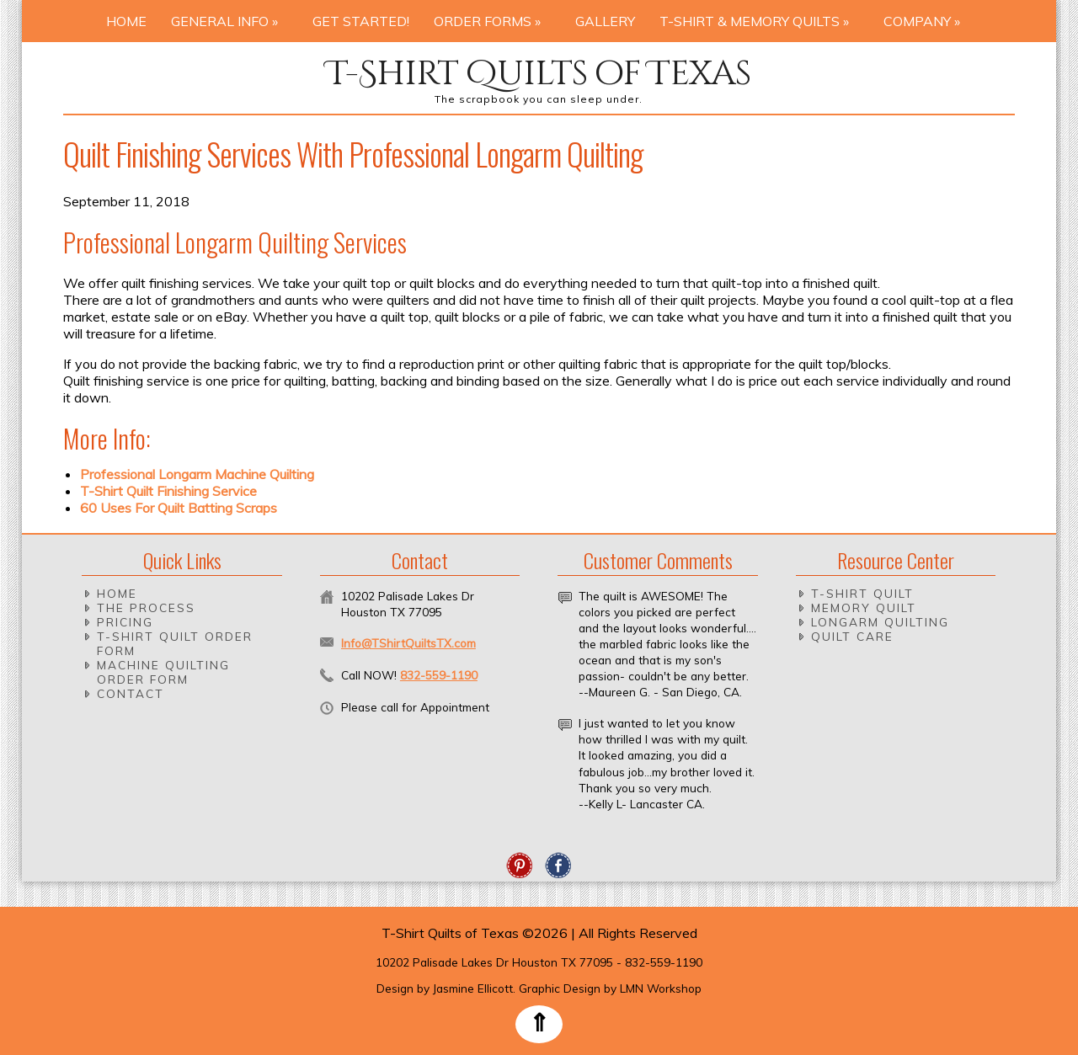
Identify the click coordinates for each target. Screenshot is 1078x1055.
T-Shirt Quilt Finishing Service (168, 490)
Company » (926, 21)
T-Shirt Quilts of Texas (538, 74)
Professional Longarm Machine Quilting (197, 474)
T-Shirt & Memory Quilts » (759, 21)
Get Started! (360, 21)
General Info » (229, 21)
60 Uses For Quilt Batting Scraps (178, 507)
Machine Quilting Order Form (163, 672)
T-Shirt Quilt (862, 593)
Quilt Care (852, 636)
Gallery (605, 21)
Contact (130, 693)
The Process (146, 607)
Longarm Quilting (880, 622)
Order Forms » (492, 21)
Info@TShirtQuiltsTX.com (408, 643)
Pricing (125, 622)
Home (126, 21)
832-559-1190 (439, 675)
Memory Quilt (863, 607)
